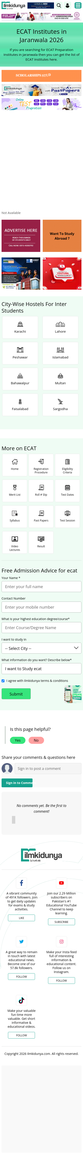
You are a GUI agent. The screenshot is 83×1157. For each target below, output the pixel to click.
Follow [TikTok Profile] (21, 1035)
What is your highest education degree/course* (36, 619)
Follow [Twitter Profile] (21, 977)
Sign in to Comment (19, 783)
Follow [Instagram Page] (61, 981)
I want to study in (14, 639)
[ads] (21, 236)
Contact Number (13, 598)
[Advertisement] (41, 157)
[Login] (67, 5)
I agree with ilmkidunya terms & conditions (37, 681)
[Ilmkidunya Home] (13, 5)
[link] (59, 5)
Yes (18, 740)
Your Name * (11, 578)
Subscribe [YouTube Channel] (61, 922)
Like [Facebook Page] (21, 918)
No (36, 740)
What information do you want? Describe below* (37, 660)
